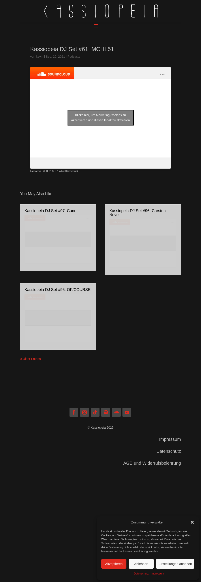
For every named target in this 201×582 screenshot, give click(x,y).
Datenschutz (141, 573)
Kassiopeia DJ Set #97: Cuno (50, 211)
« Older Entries (30, 359)
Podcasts (74, 56)
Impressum (157, 573)
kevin (39, 56)
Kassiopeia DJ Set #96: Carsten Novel (137, 213)
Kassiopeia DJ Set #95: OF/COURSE (57, 289)
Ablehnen (141, 564)
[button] (192, 522)
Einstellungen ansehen (175, 564)
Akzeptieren (113, 564)
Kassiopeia (35, 171)
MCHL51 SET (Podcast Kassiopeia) (60, 171)
